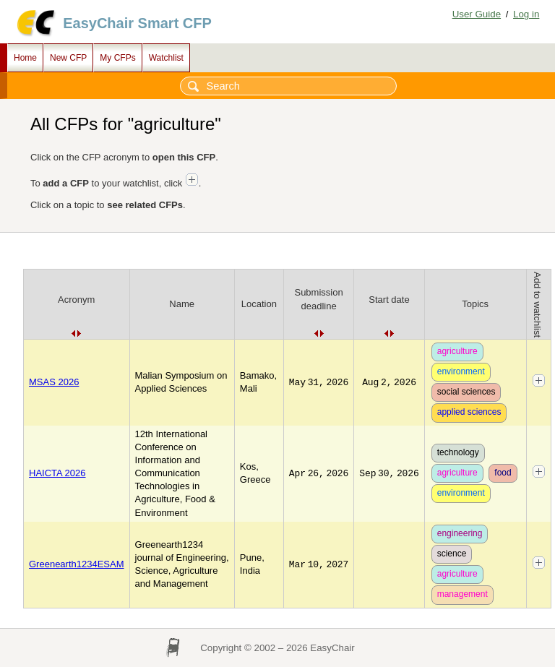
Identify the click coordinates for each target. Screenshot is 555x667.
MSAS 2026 (54, 381)
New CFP (68, 58)
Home (25, 58)
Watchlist (166, 58)
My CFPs (117, 58)
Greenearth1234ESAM (76, 564)
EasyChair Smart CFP (137, 23)
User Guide (476, 14)
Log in (526, 14)
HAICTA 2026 (57, 473)
